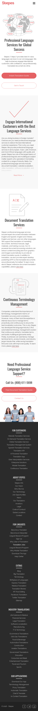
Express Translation (19, 583)
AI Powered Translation (19, 454)
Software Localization (19, 624)
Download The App (19, 554)
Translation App (19, 457)
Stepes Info (19, 483)
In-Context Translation (19, 696)
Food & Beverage (19, 640)
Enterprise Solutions (19, 463)
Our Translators (19, 501)
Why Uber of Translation (19, 542)
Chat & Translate (19, 693)
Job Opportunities (19, 495)
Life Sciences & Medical (19, 615)
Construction (19, 645)
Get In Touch (19, 86)
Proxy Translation (19, 688)
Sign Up (19, 539)
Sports (19, 667)
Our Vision (19, 486)
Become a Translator (19, 530)
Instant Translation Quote (19, 76)
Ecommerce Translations (19, 634)
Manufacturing (19, 627)
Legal (19, 507)
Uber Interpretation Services (19, 460)
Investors (19, 504)
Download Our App (19, 682)
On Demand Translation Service (19, 439)
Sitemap (19, 601)
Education (19, 655)
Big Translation (19, 574)
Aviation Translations (19, 648)
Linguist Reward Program (19, 536)
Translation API (19, 451)
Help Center (19, 557)
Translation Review (19, 589)
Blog (19, 571)
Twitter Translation (19, 598)
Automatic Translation (19, 690)
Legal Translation (19, 621)
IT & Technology (19, 630)
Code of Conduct (19, 510)
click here (19, 267)
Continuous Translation (19, 468)
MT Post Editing (19, 592)
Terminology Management (19, 685)
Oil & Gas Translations (19, 637)
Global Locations (19, 512)
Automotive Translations (19, 643)
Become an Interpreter (19, 533)
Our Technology (19, 492)
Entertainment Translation (19, 661)
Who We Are (19, 489)
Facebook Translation (19, 595)
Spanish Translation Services (19, 448)
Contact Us (19, 398)
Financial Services (19, 618)
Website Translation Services (19, 436)
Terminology (19, 577)
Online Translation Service (19, 442)
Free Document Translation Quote (19, 390)
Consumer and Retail (19, 658)
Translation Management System (19, 445)
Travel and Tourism (19, 664)
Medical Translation (19, 586)
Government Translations (19, 652)
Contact (19, 515)
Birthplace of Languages (19, 580)
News (19, 498)
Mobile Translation (19, 465)
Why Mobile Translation (19, 551)
